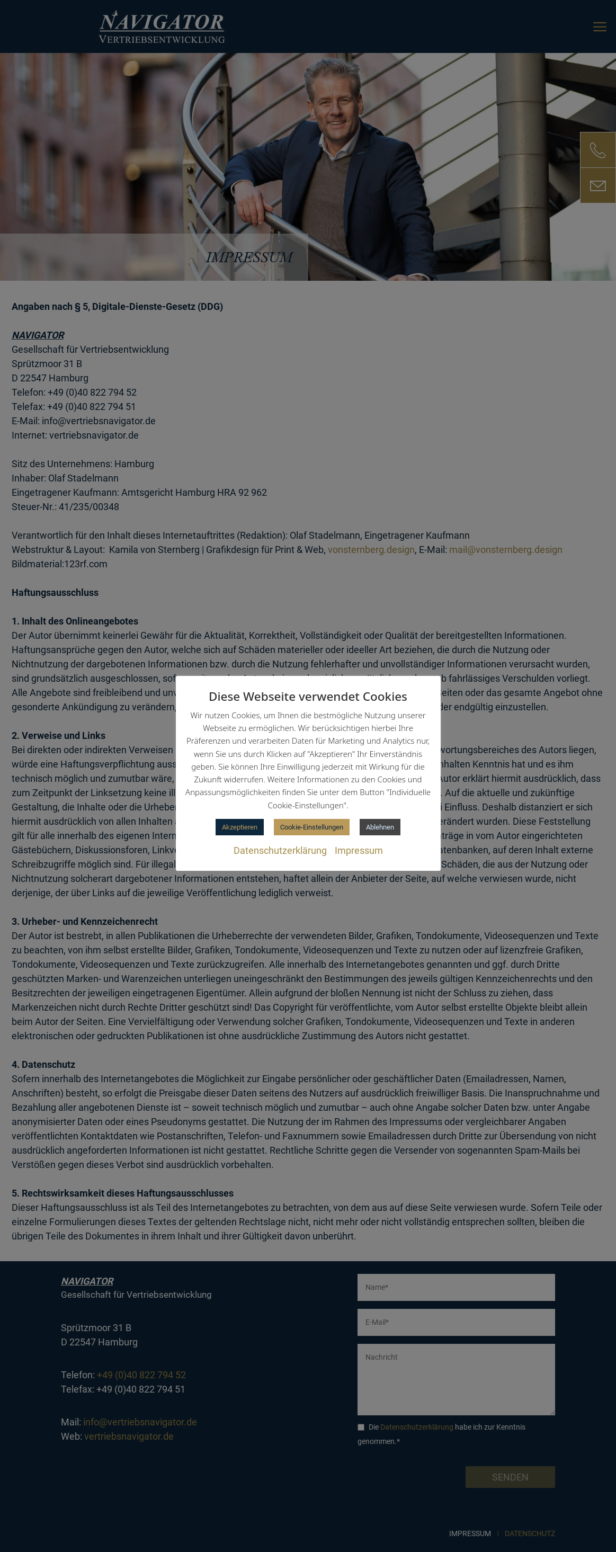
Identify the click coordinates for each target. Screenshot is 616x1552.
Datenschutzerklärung (280, 850)
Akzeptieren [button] (239, 827)
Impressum (359, 850)
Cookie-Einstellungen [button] (311, 827)
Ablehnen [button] (380, 827)
